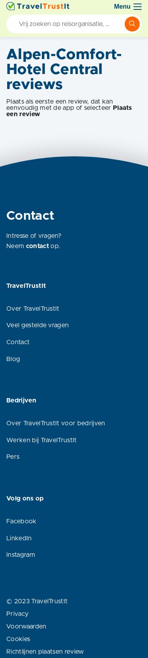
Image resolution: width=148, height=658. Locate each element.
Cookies (18, 639)
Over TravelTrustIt (33, 309)
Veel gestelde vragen (37, 325)
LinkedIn (19, 538)
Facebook (21, 521)
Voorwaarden (26, 626)
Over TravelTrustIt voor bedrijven (55, 423)
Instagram (20, 555)
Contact (18, 342)
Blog (13, 359)
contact (37, 246)
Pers (12, 457)
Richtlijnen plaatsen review (45, 652)
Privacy (17, 614)
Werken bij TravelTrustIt (41, 440)
